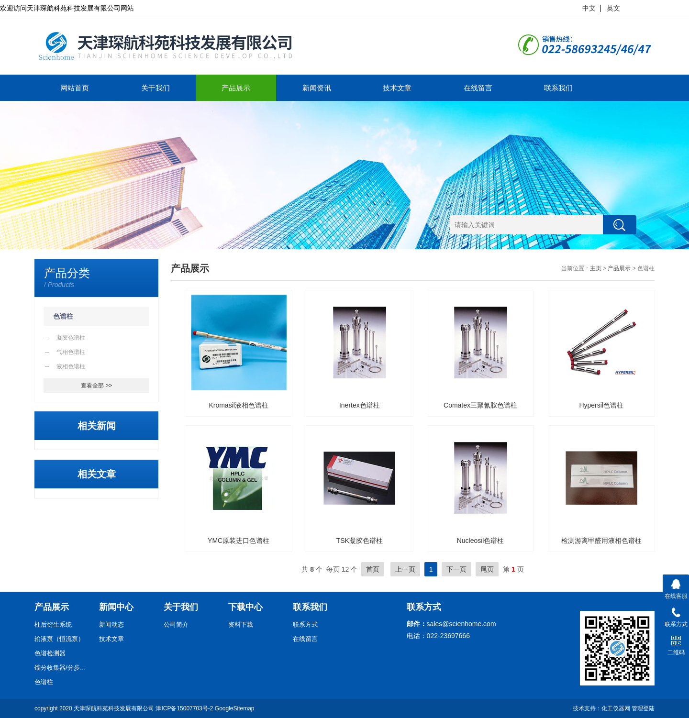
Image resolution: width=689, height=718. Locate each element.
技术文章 (397, 88)
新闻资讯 (316, 88)
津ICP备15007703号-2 (184, 708)
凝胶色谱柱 (70, 337)
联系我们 (558, 88)
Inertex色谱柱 (359, 405)
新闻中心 (116, 607)
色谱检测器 (50, 653)
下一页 (456, 569)
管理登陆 (643, 708)
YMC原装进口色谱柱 (238, 540)
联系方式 (305, 624)
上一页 (405, 569)
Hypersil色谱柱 (601, 405)
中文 (589, 8)
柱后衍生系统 (53, 624)
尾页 (487, 569)
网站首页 (74, 88)
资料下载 (240, 624)
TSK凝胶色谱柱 (359, 540)
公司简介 (176, 624)
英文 (613, 8)
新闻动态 (111, 624)
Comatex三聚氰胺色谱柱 (480, 405)
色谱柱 (63, 316)
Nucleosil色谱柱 (480, 540)
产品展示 (236, 88)
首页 (372, 569)
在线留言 (478, 88)
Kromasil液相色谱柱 (238, 405)
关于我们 (155, 88)
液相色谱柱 (70, 366)
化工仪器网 (615, 708)
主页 (595, 268)
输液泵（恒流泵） (59, 638)
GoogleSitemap (235, 708)
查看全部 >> (96, 385)
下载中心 (245, 607)
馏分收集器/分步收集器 (63, 667)
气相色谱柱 (70, 352)
